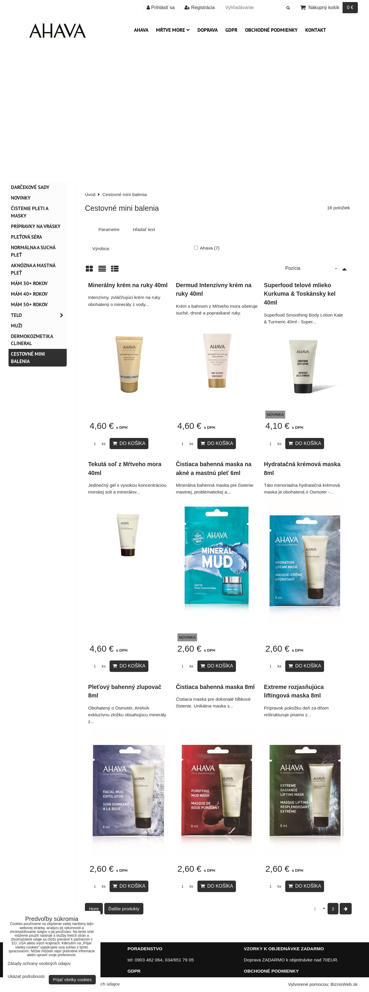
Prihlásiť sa (161, 7)
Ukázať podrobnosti (26, 976)
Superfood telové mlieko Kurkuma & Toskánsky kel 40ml (300, 294)
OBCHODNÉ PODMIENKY (271, 970)
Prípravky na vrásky (36, 226)
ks (97, 443)
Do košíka (129, 443)
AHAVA (141, 30)
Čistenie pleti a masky (29, 212)
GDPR (231, 30)
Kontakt (315, 30)
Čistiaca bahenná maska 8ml (215, 687)
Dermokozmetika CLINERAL (32, 340)
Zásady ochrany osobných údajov (39, 963)
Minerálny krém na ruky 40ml (128, 285)
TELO (39, 315)
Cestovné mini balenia (28, 357)
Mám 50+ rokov (29, 304)
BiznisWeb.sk (344, 984)
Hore (94, 908)
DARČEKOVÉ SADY (30, 187)
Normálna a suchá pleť (33, 251)
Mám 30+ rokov (29, 283)
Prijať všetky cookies (72, 979)
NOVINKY (21, 198)
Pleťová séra (26, 237)
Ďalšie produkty (124, 908)
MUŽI (16, 325)
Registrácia (199, 7)
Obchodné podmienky (271, 30)
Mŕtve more (173, 30)
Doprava (207, 30)
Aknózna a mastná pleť (33, 269)
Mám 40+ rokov (29, 294)
